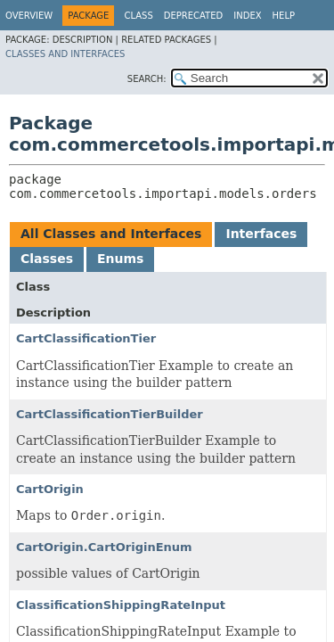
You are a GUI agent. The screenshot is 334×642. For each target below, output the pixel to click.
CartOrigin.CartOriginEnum (104, 547)
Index (247, 16)
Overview (29, 16)
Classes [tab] (46, 258)
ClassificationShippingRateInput (120, 605)
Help (284, 16)
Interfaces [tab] (261, 233)
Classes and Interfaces (65, 54)
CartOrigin (50, 489)
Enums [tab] (120, 258)
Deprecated (194, 16)
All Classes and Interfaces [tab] (110, 233)
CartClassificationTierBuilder (109, 414)
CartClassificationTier (86, 338)
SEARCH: (147, 79)
